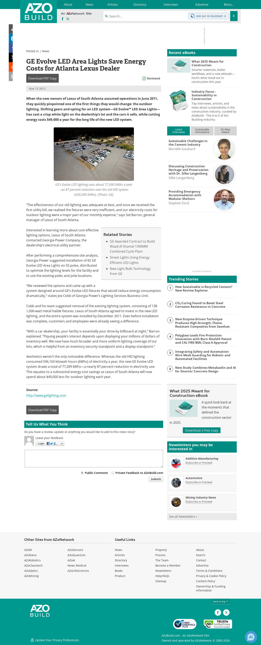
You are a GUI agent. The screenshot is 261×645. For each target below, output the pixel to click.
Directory (121, 560)
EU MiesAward (225, 131)
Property (161, 550)
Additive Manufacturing (202, 458)
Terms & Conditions (209, 571)
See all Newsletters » (183, 516)
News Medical (77, 565)
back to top (221, 601)
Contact (201, 560)
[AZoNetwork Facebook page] (62, 19)
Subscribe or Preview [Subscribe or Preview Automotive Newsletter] (198, 482)
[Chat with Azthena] (251, 637)
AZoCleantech (33, 565)
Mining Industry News (201, 497)
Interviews (122, 565)
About (200, 550)
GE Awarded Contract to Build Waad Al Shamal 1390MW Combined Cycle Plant (132, 246)
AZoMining (31, 576)
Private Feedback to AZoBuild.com (139, 473)
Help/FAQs (162, 576)
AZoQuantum (76, 555)
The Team (162, 560)
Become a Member (168, 565)
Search (200, 555)
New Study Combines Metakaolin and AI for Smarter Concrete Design (205, 369)
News (45, 51)
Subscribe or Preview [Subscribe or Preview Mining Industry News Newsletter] (198, 501)
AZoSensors (75, 550)
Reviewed (153, 78)
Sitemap (160, 581)
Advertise (202, 565)
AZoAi (71, 560)
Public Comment (96, 473)
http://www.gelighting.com (46, 395)
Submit (156, 479)
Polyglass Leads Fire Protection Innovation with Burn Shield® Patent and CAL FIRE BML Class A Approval (203, 338)
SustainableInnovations (202, 131)
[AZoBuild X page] (67, 19)
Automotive (194, 478)
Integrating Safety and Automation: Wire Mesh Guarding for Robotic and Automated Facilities (202, 355)
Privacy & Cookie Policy (211, 576)
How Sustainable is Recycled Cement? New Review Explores (203, 288)
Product (120, 576)
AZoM (28, 550)
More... (229, 4)
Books (119, 571)
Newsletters (163, 571)
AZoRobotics (32, 560)
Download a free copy (201, 430)
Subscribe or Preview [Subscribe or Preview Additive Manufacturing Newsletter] (198, 462)
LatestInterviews (178, 131)
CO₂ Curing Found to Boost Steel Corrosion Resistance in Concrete (200, 304)
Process (160, 555)
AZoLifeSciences (78, 571)
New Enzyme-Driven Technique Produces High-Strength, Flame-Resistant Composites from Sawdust (202, 322)
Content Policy (205, 581)
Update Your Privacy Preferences (54, 640)
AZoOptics (31, 571)
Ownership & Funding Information (211, 588)
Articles (120, 555)
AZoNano (30, 555)
